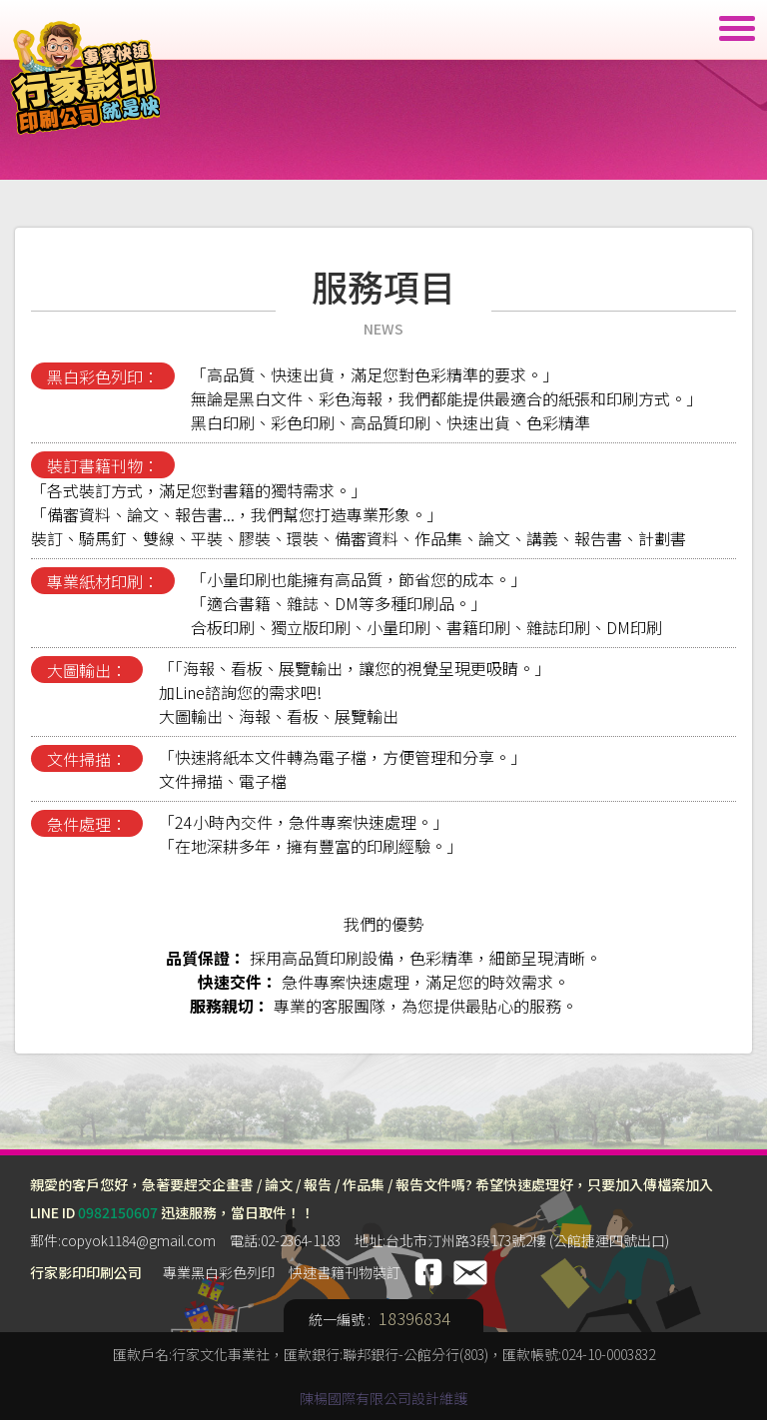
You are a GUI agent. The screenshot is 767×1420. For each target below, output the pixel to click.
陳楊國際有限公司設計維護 (383, 1398)
